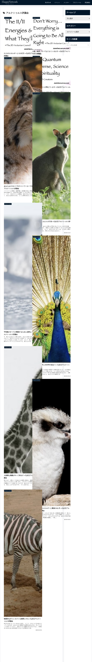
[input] (77, 45)
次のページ (31, 639)
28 (36, 645)
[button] (88, 45)
